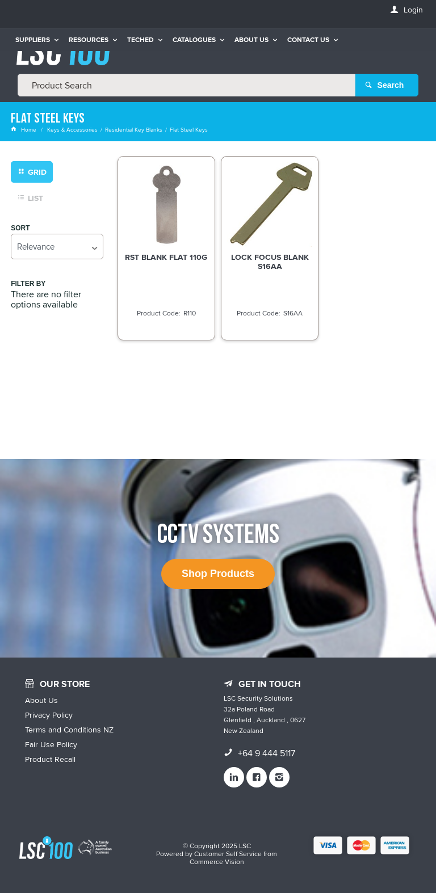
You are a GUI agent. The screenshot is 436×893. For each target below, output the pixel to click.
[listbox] (57, 246)
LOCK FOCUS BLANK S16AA (270, 261)
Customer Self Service (228, 853)
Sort (20, 228)
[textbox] (186, 85)
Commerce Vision (217, 861)
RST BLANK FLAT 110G (166, 257)
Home (24, 129)
